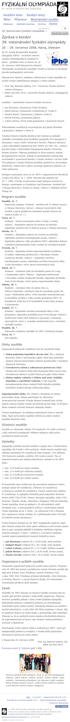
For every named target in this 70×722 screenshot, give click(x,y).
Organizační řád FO (52, 697)
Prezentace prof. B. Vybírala (16, 648)
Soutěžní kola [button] (13, 15)
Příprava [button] (21, 19)
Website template (9, 720)
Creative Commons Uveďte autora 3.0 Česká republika (30, 714)
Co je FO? (37, 697)
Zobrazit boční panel (59, 33)
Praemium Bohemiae (58, 703)
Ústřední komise (26, 24)
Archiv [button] (42, 24)
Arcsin (21, 720)
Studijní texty (36, 15)
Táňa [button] (7, 19)
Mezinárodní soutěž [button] (45, 19)
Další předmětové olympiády (53, 700)
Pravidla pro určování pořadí (19, 700)
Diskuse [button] (8, 24)
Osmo (53, 23)
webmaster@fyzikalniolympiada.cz (15, 717)
